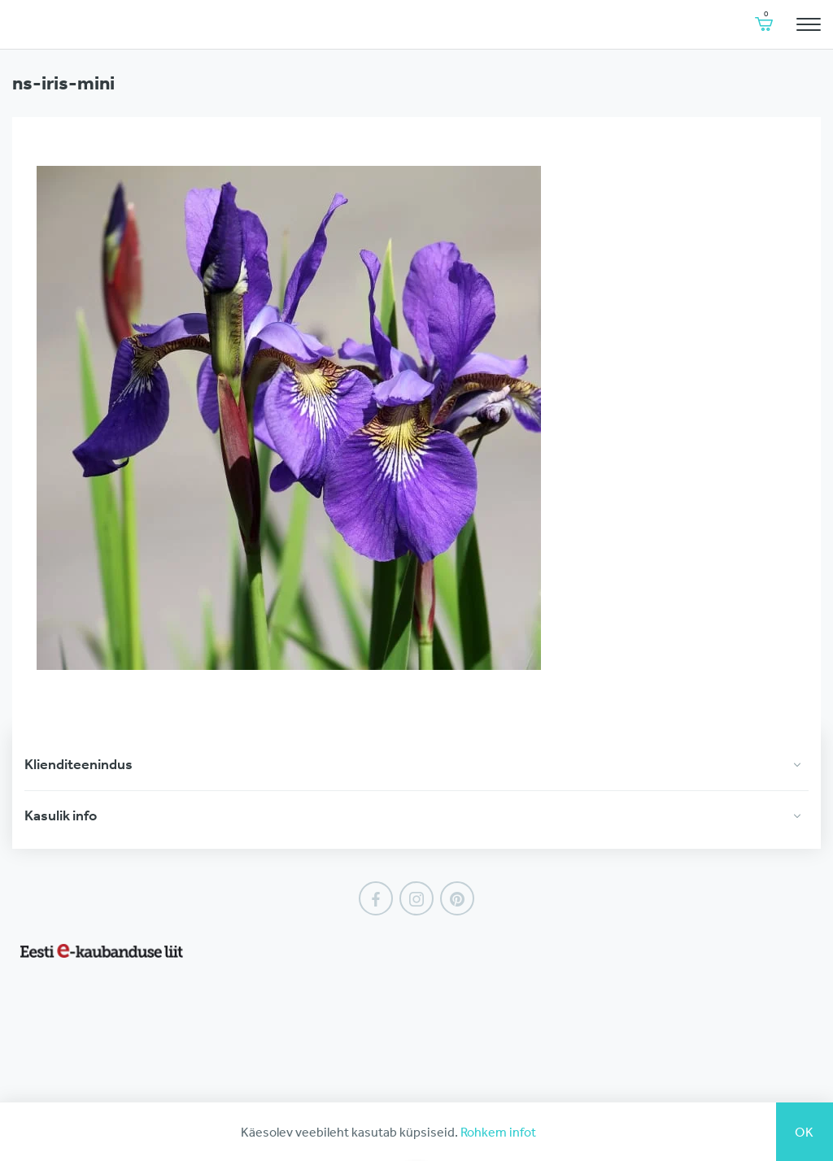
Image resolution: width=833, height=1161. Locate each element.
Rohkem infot (498, 1132)
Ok (804, 1132)
